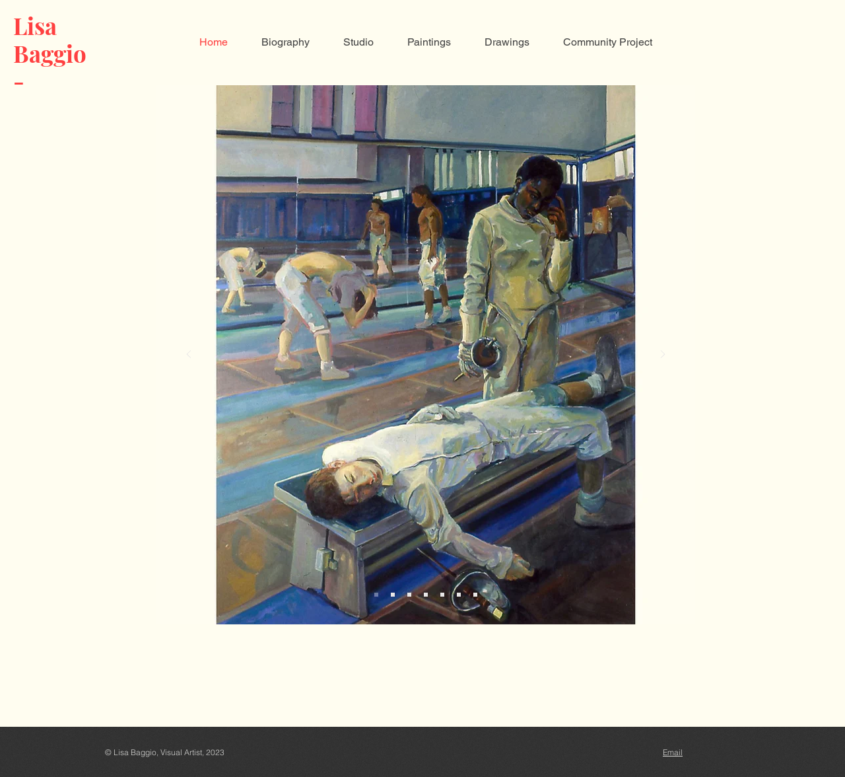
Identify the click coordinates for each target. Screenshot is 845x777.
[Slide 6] (459, 595)
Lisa (35, 25)
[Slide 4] (426, 595)
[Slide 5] (442, 595)
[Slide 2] (393, 595)
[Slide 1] (376, 595)
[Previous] (189, 355)
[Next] (663, 355)
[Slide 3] (409, 595)
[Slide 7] (475, 595)
